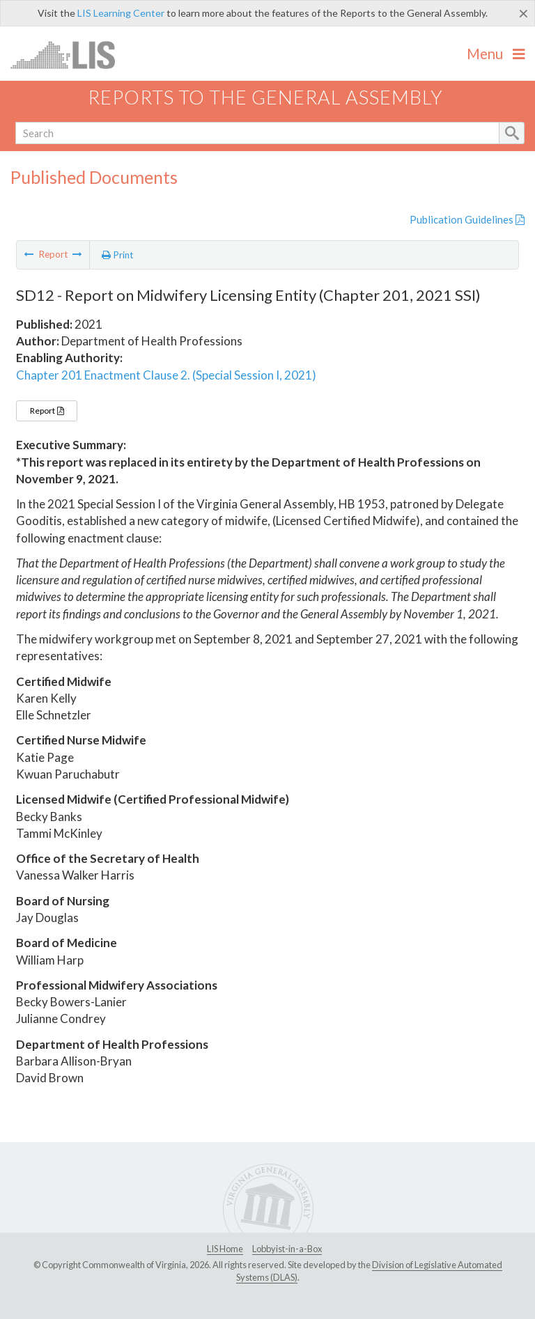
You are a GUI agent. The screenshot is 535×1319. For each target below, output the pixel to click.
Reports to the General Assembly (265, 97)
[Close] (523, 13)
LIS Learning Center (120, 13)
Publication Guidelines (467, 219)
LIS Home (225, 1248)
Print (118, 254)
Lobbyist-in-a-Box (287, 1248)
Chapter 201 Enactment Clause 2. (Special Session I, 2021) (166, 375)
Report (46, 410)
